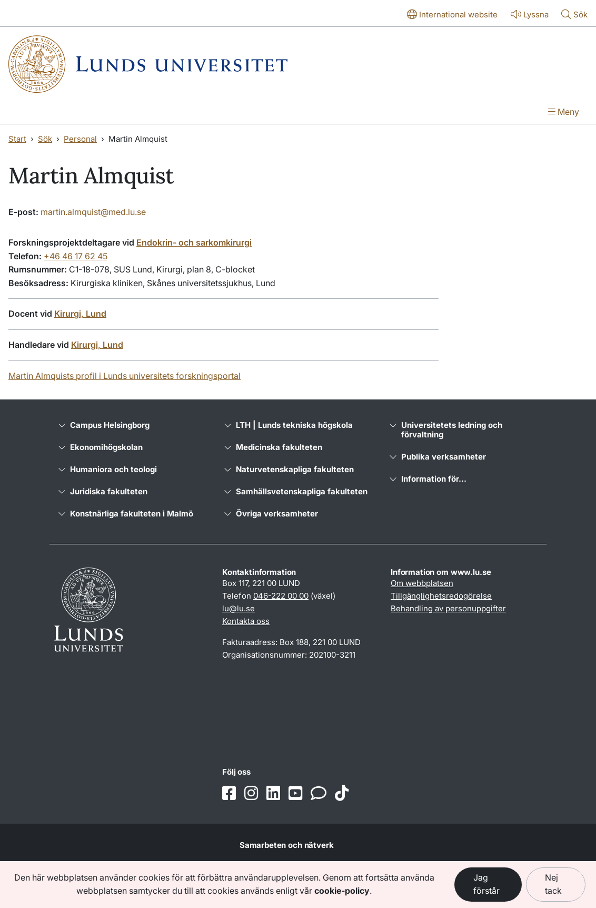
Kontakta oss (246, 621)
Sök (45, 139)
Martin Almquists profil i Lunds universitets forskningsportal (124, 375)
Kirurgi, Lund (80, 313)
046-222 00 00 (281, 596)
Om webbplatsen (422, 583)
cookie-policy (342, 890)
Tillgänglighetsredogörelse (441, 596)
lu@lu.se (238, 608)
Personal (80, 139)
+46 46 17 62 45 (75, 256)
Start (17, 139)
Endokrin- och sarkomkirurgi (194, 242)
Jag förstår (486, 884)
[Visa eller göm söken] (574, 15)
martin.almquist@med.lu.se (93, 212)
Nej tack (553, 884)
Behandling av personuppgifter (448, 608)
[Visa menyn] (564, 112)
